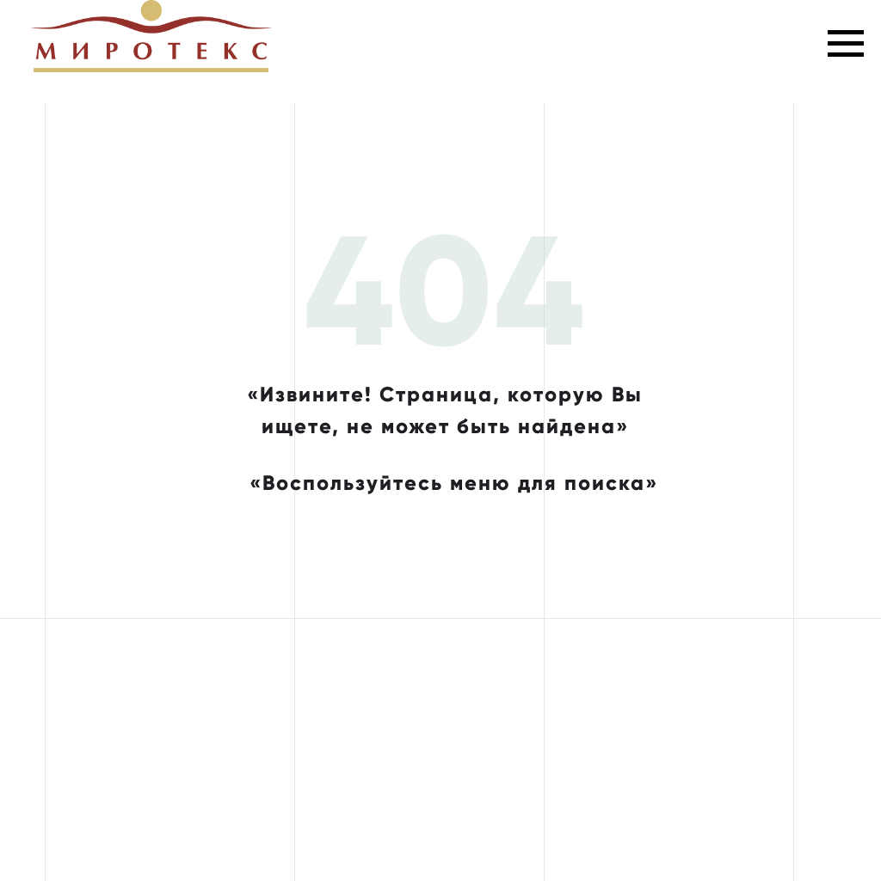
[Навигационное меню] (846, 44)
